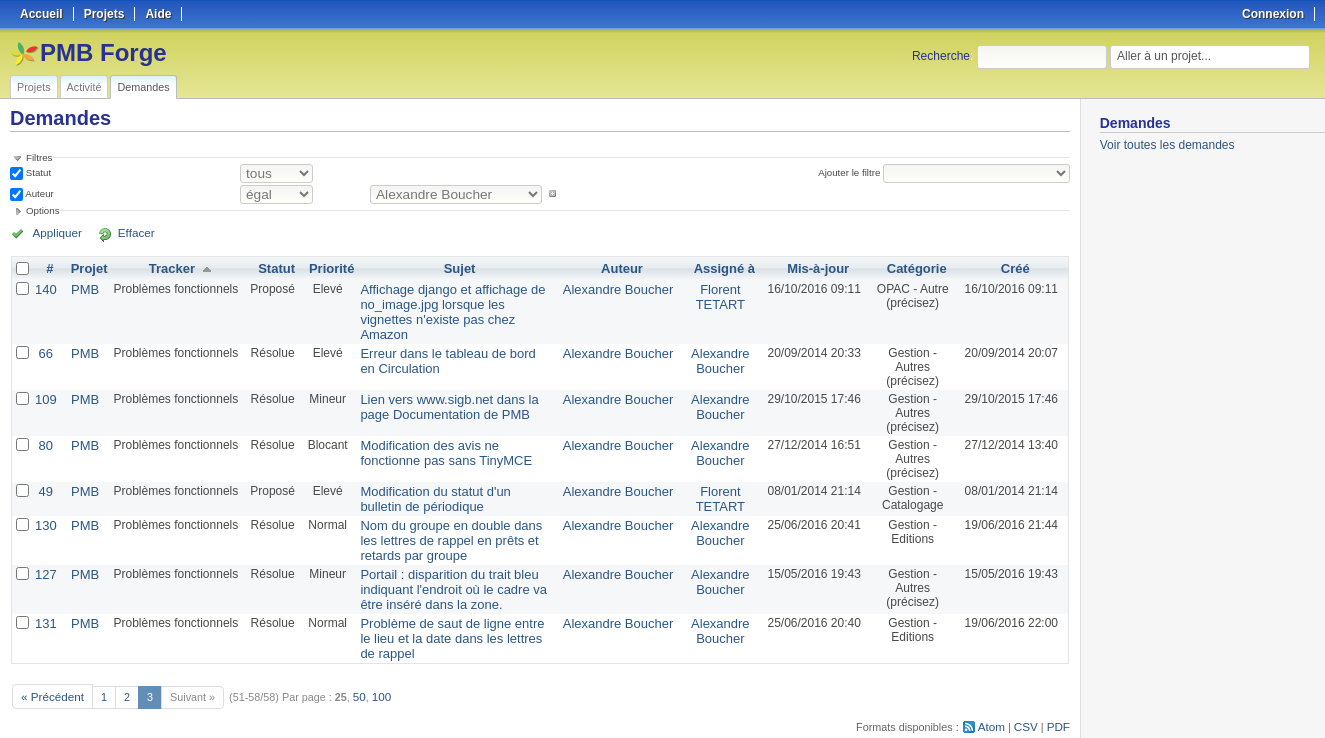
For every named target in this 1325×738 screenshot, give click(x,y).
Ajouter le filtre (852, 172)
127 (45, 550)
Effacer (121, 233)
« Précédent (50, 665)
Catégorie (914, 268)
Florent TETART (717, 295)
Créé (1015, 268)
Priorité (326, 268)
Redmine (611, 727)
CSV (1028, 694)
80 (44, 426)
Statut (37, 172)
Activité (84, 87)
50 (354, 665)
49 (44, 472)
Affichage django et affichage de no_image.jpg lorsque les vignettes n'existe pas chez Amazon (447, 302)
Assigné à (720, 268)
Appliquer (53, 233)
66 (44, 334)
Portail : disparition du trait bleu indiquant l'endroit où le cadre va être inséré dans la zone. (453, 564)
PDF (1059, 694)
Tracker (167, 268)
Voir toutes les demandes (1167, 145)
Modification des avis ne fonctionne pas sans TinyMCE (448, 433)
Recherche (941, 56)
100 (375, 665)
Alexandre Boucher (619, 288)
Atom (995, 694)
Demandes (143, 87)
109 (45, 380)
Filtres (39, 157)
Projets (34, 87)
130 (45, 504)
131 (45, 596)
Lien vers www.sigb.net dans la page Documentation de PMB (452, 387)
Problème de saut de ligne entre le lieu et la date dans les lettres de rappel (446, 610)
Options (43, 210)
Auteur (38, 193)
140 (45, 288)
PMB (82, 288)
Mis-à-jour (813, 268)
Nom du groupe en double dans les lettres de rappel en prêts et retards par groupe (448, 518)
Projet (86, 268)
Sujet (459, 268)
